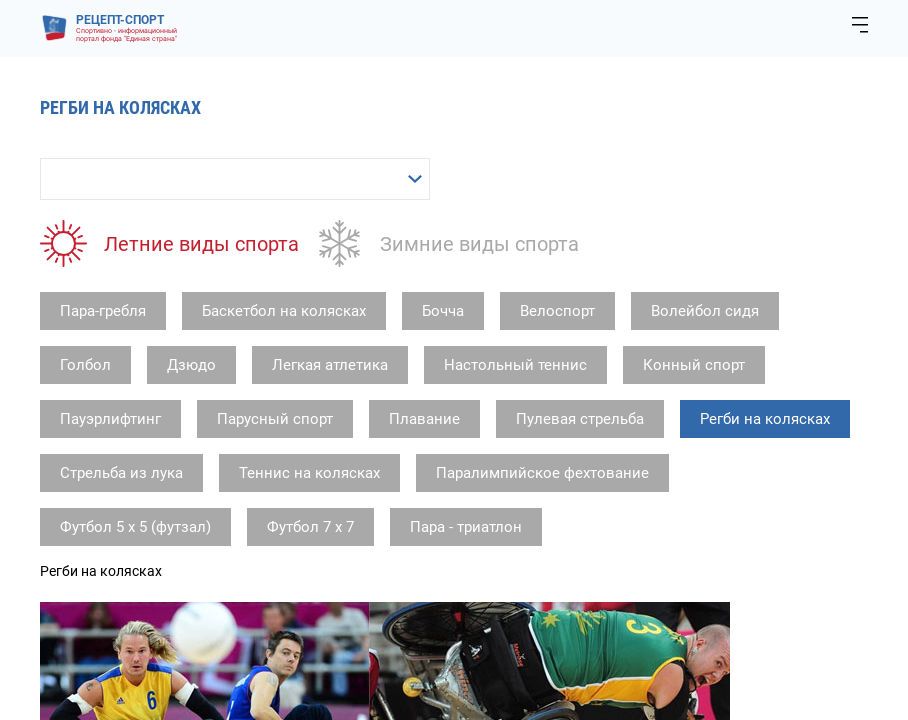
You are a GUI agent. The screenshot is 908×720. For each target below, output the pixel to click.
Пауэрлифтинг (110, 419)
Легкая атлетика (330, 365)
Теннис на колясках (309, 473)
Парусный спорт (275, 419)
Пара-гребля (103, 311)
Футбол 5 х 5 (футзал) (135, 527)
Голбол (85, 365)
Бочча (443, 311)
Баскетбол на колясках (284, 311)
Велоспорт (557, 311)
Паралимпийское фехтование (542, 473)
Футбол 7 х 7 (310, 527)
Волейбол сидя (705, 311)
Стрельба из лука (121, 473)
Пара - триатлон (466, 527)
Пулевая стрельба (580, 419)
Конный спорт (694, 365)
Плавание (424, 419)
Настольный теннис (515, 365)
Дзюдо (191, 365)
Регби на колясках (765, 419)
